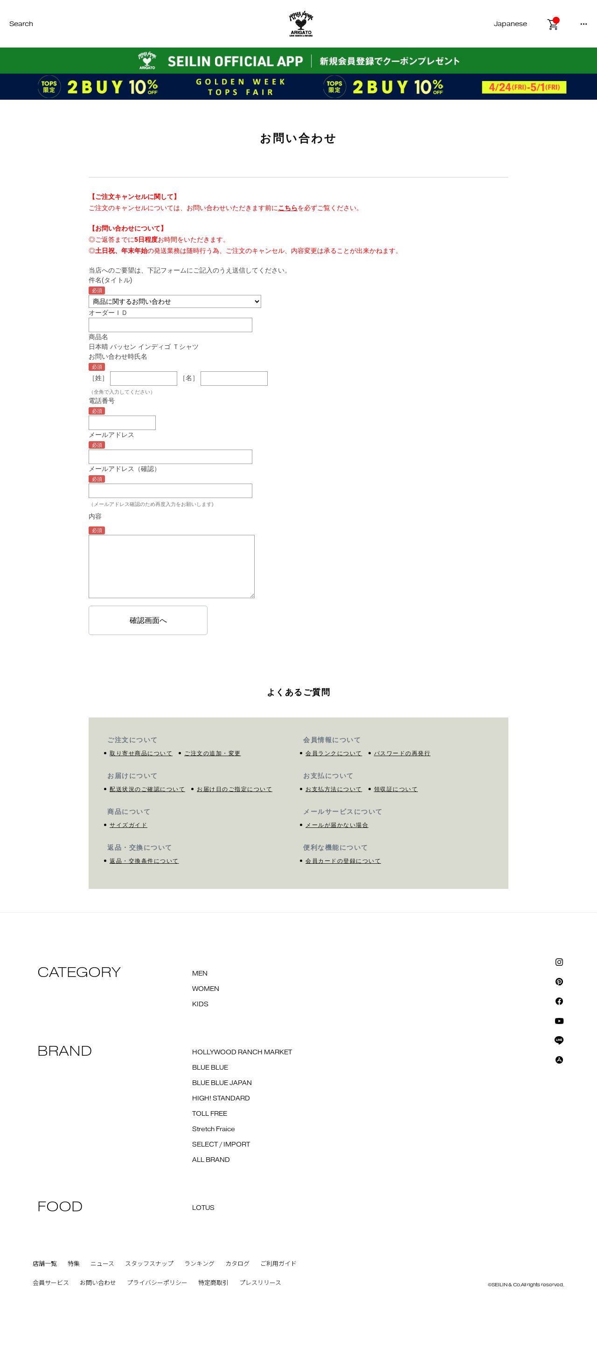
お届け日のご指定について (234, 789)
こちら (288, 208)
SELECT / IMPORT (221, 1144)
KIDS (200, 1004)
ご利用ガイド (278, 1264)
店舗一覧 (45, 1264)
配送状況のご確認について (147, 789)
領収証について (396, 789)
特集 (74, 1264)
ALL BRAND (211, 1160)
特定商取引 (213, 1283)
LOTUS (203, 1208)
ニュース (102, 1264)
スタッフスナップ (149, 1264)
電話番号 (102, 400)
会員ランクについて (333, 753)
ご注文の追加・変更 (212, 753)
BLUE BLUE (210, 1068)
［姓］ (98, 378)
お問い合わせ (98, 1283)
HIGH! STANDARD (221, 1098)
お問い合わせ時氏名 (118, 356)
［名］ (189, 378)
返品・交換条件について (144, 861)
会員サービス (51, 1283)
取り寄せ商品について (141, 753)
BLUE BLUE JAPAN (222, 1083)
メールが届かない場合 (336, 825)
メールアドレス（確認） (124, 468)
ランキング (199, 1264)
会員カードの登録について (343, 861)
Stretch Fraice (213, 1129)
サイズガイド (128, 825)
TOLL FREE (209, 1114)
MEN (200, 973)
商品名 (98, 337)
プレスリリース (260, 1283)
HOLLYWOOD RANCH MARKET (242, 1052)
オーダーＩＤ (108, 312)
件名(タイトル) (110, 280)
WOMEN (205, 989)
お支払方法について (333, 789)
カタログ (237, 1264)
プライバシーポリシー (157, 1283)
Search (21, 24)
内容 (95, 516)
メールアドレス (111, 434)
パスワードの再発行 (402, 753)
